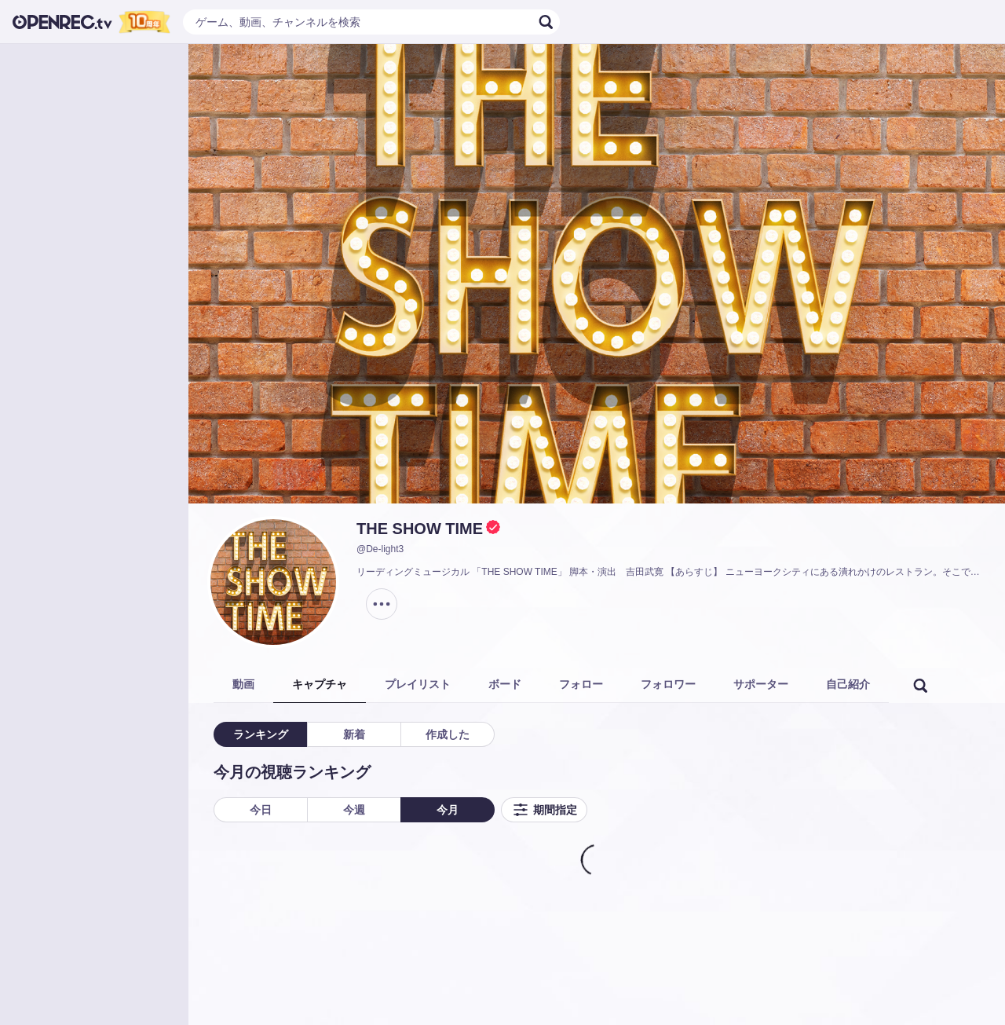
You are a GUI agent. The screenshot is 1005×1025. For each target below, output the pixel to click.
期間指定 (544, 809)
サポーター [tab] (760, 684)
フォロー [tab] (581, 684)
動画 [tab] (243, 684)
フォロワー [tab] (668, 684)
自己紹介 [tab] (848, 684)
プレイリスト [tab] (418, 684)
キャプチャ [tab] (319, 684)
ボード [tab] (504, 684)
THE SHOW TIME (419, 528)
